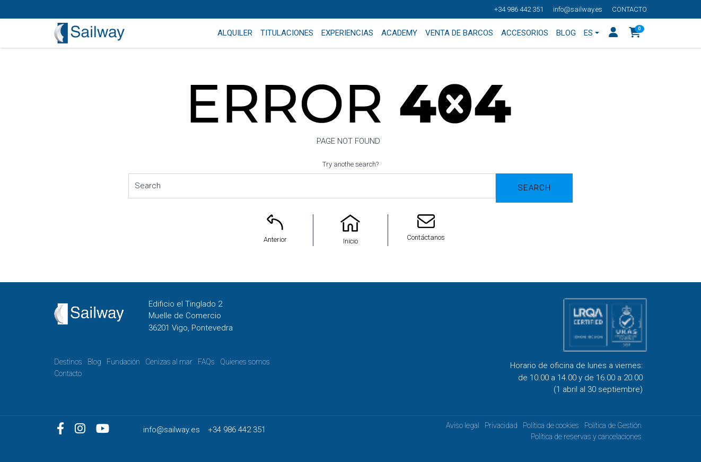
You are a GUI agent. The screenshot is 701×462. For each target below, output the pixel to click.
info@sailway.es (577, 9)
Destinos (68, 362)
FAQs (206, 362)
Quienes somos (245, 362)
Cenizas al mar (168, 362)
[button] (635, 33)
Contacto (629, 9)
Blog (94, 362)
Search (534, 188)
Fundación (123, 362)
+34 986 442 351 (519, 9)
